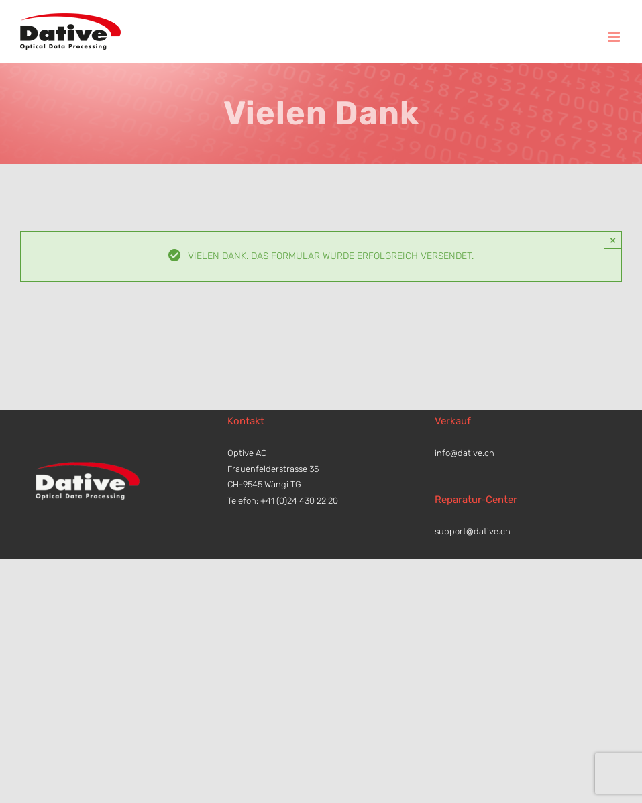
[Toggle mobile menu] (615, 37)
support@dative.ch (473, 531)
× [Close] (613, 240)
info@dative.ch (464, 453)
